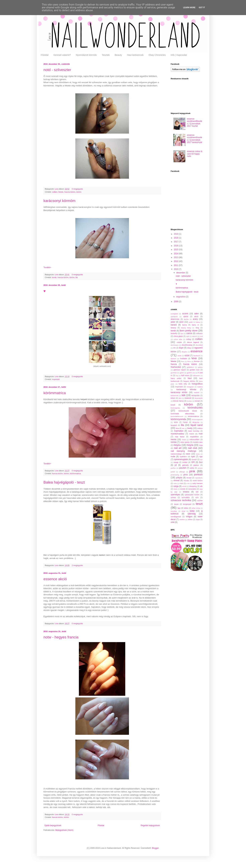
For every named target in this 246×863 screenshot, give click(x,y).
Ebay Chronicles (157, 55)
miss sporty (185, 442)
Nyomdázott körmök (86, 55)
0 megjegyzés (77, 189)
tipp (179, 508)
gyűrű (182, 373)
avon (181, 322)
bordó (54, 277)
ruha (175, 483)
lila (77, 277)
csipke (179, 342)
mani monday (193, 431)
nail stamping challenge (183, 451)
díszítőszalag (187, 345)
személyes (175, 494)
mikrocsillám (194, 439)
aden (196, 313)
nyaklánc (183, 457)
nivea (198, 454)
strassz (186, 492)
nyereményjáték (181, 459)
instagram (190, 387)
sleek (175, 489)
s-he (188, 483)
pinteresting (175, 475)
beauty (173, 328)
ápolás (186, 319)
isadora (199, 387)
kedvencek (175, 395)
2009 (176, 301)
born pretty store (188, 330)
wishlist (182, 519)
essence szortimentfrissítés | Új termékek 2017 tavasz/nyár (194, 138)
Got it (202, 7)
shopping (193, 486)
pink (192, 471)
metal (184, 439)
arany (195, 319)
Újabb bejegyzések (52, 825)
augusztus (181, 296)
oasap (175, 462)
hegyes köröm (189, 381)
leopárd (174, 425)
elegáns (184, 352)
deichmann (175, 345)
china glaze (178, 336)
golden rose (194, 370)
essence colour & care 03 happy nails (194, 153)
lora (177, 428)
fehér (194, 358)
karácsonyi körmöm (60, 201)
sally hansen (197, 483)
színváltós (186, 497)
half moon (185, 375)
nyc (201, 456)
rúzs (181, 483)
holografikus (197, 384)
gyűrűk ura (191, 373)
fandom (173, 359)
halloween (196, 375)
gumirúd (174, 373)
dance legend (193, 342)
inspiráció (56, 379)
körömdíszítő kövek (188, 411)
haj (177, 375)
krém (176, 422)
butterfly (174, 333)
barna (184, 325)
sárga (176, 486)
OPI (193, 462)
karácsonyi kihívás (186, 389)
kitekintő (188, 398)
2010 (176, 269)
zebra (190, 519)
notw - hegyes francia (61, 637)
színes (173, 497)
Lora (57, 189)
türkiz (192, 511)
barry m (195, 325)
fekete (60, 192)
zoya (198, 519)
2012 (176, 261)
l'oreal (185, 422)
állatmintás (175, 319)
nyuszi (194, 459)
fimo (182, 361)
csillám (54, 192)
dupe (181, 348)
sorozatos (192, 489)
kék (183, 395)
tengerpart (187, 504)
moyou (177, 445)
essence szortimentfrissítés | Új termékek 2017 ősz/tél (194, 122)
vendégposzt (176, 517)
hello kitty (183, 384)
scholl (184, 486)
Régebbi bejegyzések (150, 825)
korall (173, 405)
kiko (180, 398)
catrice (189, 333)
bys (182, 333)
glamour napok (179, 370)
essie (179, 355)
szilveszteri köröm (192, 495)
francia (174, 364)
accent (185, 313)
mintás (174, 442)
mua (201, 445)
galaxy (200, 367)
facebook (196, 355)
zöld (172, 522)
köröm (78, 192)
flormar (197, 361)
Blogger (155, 848)
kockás (189, 401)
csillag (188, 339)
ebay (189, 348)
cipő (187, 336)
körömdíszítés (195, 407)
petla (192, 468)
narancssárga (176, 454)
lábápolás (195, 422)
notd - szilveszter (57, 70)
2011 (176, 265)
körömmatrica (55, 393)
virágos (189, 516)
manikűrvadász (177, 434)
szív (197, 497)
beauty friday (186, 328)
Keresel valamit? (62, 55)
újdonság (192, 514)
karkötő (196, 392)
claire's (194, 336)
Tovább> (47, 267)
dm (174, 348)
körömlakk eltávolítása (182, 414)
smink (182, 489)
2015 (176, 249)
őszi (200, 462)
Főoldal (45, 55)
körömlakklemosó (177, 416)
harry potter (176, 378)
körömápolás (175, 408)
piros (185, 474)
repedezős (199, 478)
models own (198, 442)
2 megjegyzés (77, 565)
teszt (199, 503)
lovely (189, 428)
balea (198, 322)
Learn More (189, 7)
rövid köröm (197, 481)
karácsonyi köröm (179, 392)
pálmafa (185, 465)
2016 (176, 246)
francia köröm (69, 192)
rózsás (186, 481)
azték (191, 322)
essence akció (55, 579)
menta (173, 439)
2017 (176, 242)
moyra (190, 445)
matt (200, 434)
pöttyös (179, 478)
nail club (192, 448)
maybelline (194, 437)
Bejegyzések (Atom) (64, 830)
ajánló (185, 316)
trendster (174, 511)
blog (197, 328)
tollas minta (196, 508)
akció (196, 316)
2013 (176, 257)
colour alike (178, 339)
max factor (179, 437)
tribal (183, 511)
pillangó (182, 472)
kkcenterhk (198, 398)
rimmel (176, 480)
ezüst (187, 355)
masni (191, 434)
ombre (184, 462)
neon (188, 454)
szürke (200, 500)
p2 (176, 465)
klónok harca (178, 401)
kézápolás (195, 395)
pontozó (198, 474)
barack (174, 325)
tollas (186, 508)
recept (188, 478)
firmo (189, 361)
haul (190, 378)
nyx (201, 459)
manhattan (179, 431)
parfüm (173, 468)
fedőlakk (183, 359)
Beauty (118, 55)
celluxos (199, 333)
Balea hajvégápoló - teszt (64, 482)
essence (196, 351)
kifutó (173, 398)
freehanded (176, 367)
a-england (174, 314)
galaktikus (190, 367)
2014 (176, 253)
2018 (176, 238)
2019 (176, 234)
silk (201, 486)
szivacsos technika (181, 500)
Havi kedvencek (135, 55)
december (181, 273)
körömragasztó (197, 419)
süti (197, 492)
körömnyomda (178, 419)
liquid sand (197, 425)
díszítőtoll (199, 345)
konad (197, 401)
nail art (178, 448)
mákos (200, 428)
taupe (176, 504)
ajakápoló (174, 316)
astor (173, 322)
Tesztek (106, 55)
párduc (196, 465)
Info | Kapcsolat (179, 55)
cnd (201, 336)
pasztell (182, 468)
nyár (193, 456)
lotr (183, 428)
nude (173, 456)
